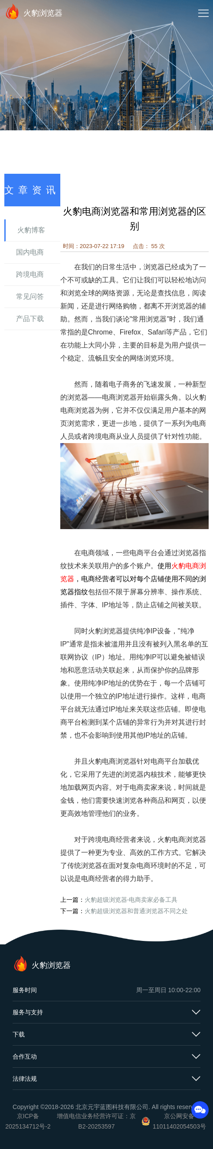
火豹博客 (31, 230)
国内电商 (30, 252)
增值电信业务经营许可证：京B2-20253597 (96, 1121)
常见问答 (30, 296)
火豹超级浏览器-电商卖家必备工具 (131, 899)
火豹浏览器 (33, 11)
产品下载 (30, 318)
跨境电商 (30, 274)
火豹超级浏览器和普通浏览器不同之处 (136, 910)
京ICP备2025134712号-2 (27, 1121)
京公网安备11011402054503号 (179, 1121)
